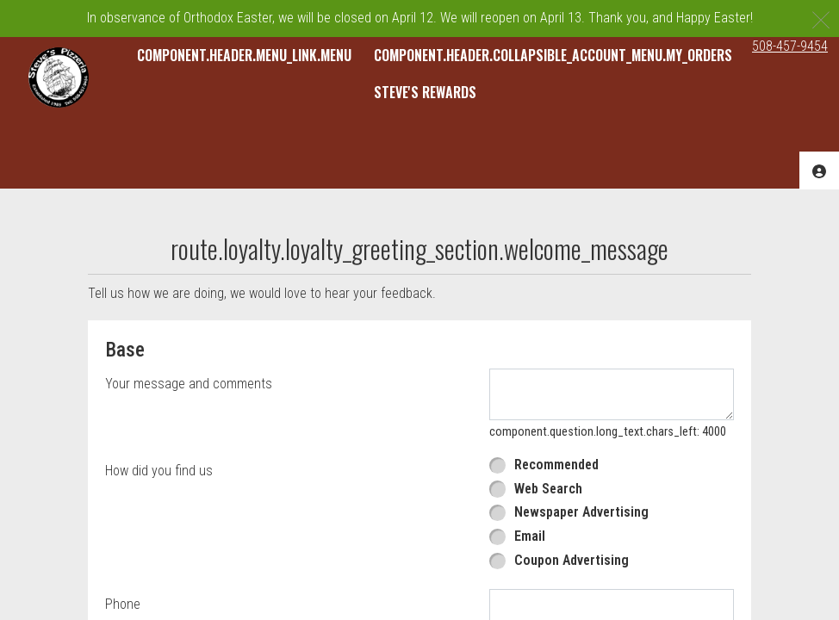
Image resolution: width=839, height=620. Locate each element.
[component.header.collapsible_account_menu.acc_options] (819, 170)
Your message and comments (188, 383)
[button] (58, 77)
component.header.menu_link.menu (244, 55)
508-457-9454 (790, 46)
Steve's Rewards (425, 92)
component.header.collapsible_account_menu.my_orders (553, 55)
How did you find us (159, 470)
